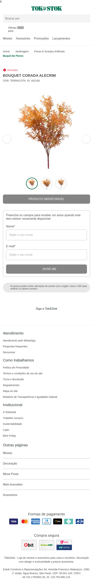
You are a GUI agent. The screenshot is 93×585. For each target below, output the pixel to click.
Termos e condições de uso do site (23, 373)
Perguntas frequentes (15, 346)
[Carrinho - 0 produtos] (88, 8)
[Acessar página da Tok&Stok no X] (62, 316)
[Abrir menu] (15, 8)
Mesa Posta (46, 474)
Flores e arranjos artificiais (49, 51)
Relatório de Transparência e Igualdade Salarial (30, 396)
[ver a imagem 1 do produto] (32, 183)
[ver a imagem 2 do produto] (46, 183)
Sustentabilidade (12, 423)
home (6, 51)
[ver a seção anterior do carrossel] (86, 139)
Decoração (46, 463)
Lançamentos (61, 38)
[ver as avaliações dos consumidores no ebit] (29, 545)
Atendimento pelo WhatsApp (19, 340)
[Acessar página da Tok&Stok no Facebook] (31, 316)
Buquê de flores (13, 55)
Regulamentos (11, 385)
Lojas (6, 429)
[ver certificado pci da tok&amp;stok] (64, 545)
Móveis (7, 38)
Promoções (41, 38)
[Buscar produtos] (46, 18)
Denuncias (9, 352)
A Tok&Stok (9, 412)
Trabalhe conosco (13, 418)
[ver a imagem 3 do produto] (61, 183)
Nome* (10, 226)
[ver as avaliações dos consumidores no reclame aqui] (46, 545)
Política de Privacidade (16, 367)
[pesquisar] (85, 18)
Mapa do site (10, 391)
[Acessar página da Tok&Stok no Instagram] (41, 316)
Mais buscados (46, 484)
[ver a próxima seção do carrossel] (7, 139)
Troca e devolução (13, 379)
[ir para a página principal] (46, 8)
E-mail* (11, 246)
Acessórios (23, 38)
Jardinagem (22, 51)
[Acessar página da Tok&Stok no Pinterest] (52, 316)
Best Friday (9, 435)
